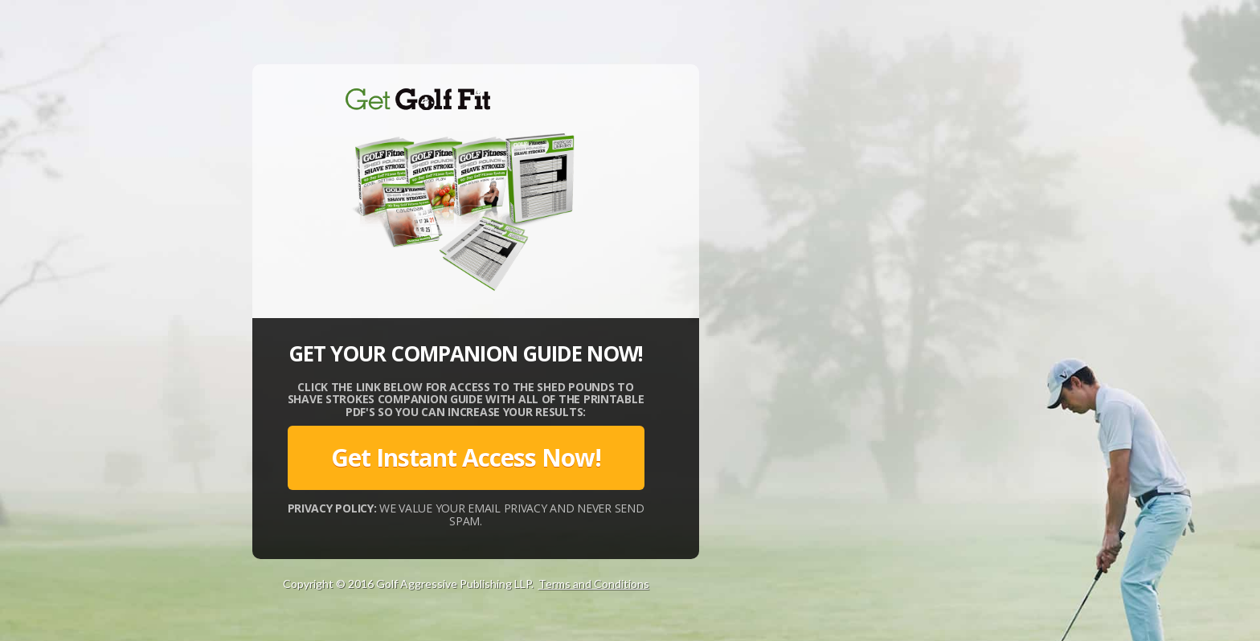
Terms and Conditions (593, 583)
